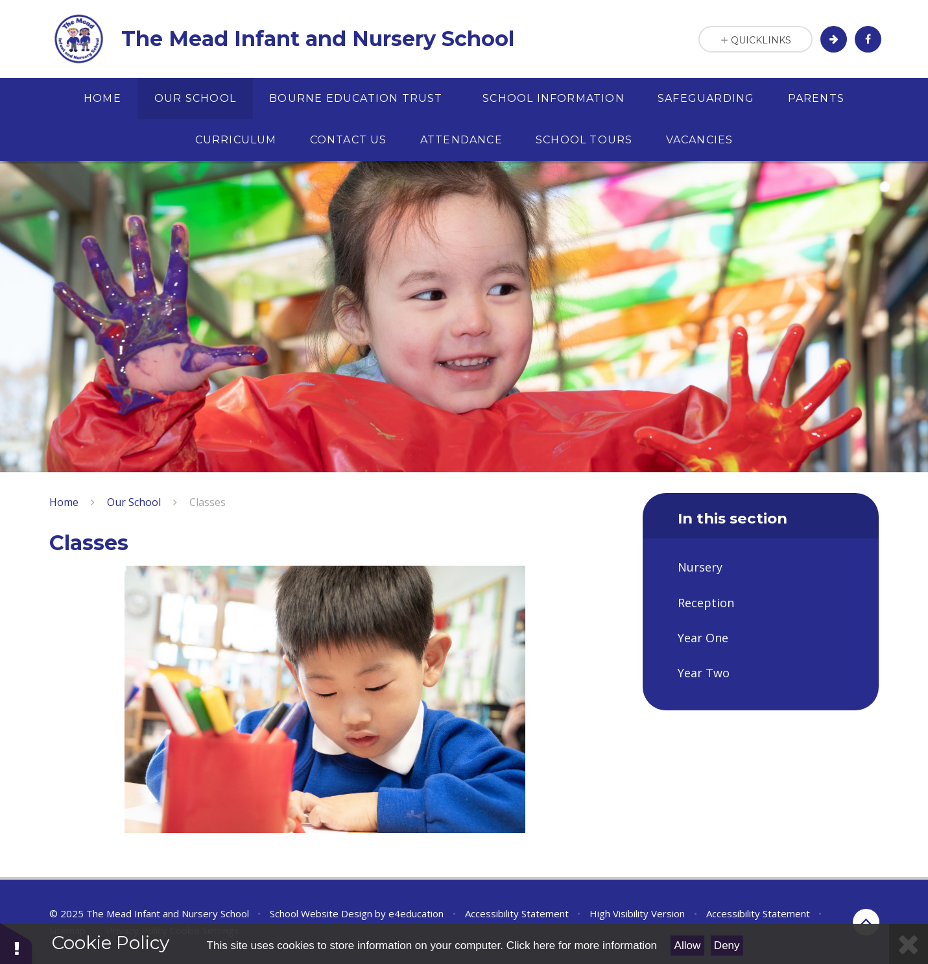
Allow (687, 945)
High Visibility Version (637, 913)
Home (63, 502)
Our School (134, 502)
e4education (416, 913)
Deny (727, 945)
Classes (207, 502)
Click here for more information (581, 945)
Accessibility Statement (517, 913)
